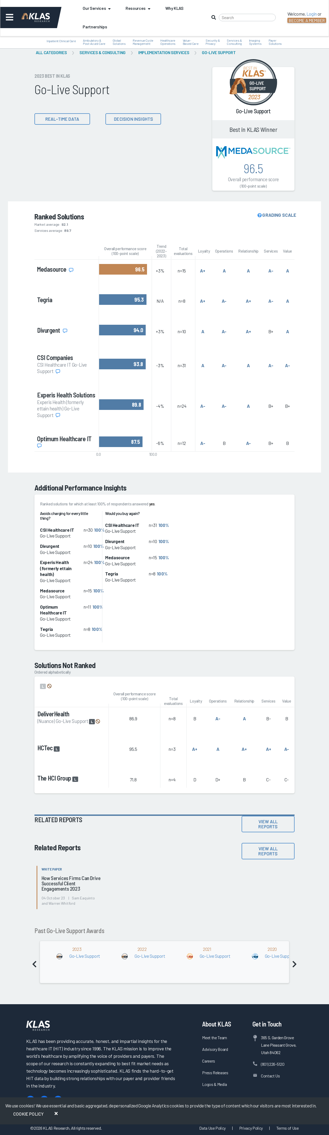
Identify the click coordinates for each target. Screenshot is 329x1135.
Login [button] (311, 13)
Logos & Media (214, 1084)
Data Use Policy (212, 1127)
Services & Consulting (102, 52)
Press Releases (215, 1072)
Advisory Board (215, 1049)
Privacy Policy (251, 1127)
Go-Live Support (218, 52)
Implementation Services (163, 52)
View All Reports (268, 824)
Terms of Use (287, 1127)
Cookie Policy (28, 1113)
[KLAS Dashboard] (43, 17)
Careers (208, 1060)
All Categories (51, 52)
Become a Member (307, 20)
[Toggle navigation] (9, 17)
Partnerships (95, 26)
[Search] (247, 17)
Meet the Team (214, 1037)
